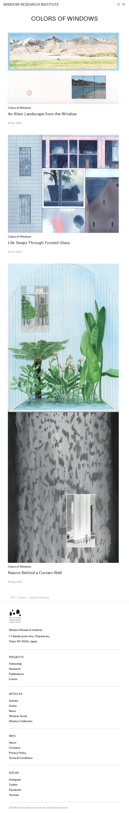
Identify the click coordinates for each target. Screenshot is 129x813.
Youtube (14, 795)
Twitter (13, 784)
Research (15, 669)
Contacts (14, 747)
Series (22, 597)
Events (13, 679)
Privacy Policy (17, 753)
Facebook (15, 790)
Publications (16, 674)
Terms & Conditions (20, 758)
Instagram (15, 779)
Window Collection (20, 721)
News (12, 711)
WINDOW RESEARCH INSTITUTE (31, 4)
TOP (12, 597)
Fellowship (15, 664)
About (12, 742)
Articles (13, 700)
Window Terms (18, 716)
